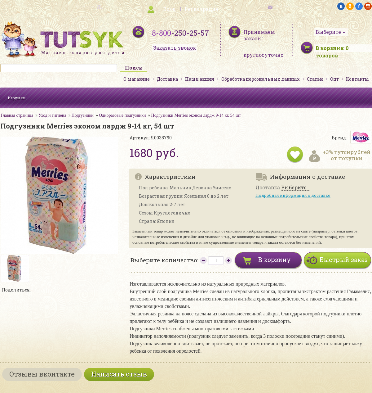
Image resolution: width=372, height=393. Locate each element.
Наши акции (199, 79)
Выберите (294, 188)
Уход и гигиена (52, 115)
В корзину (274, 259)
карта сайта (85, 6)
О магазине (136, 79)
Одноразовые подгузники (122, 115)
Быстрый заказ (344, 259)
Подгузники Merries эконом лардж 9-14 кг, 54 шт (196, 115)
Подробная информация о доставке (292, 195)
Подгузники (82, 115)
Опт (334, 79)
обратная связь (287, 6)
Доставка (167, 79)
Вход (169, 9)
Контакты (357, 79)
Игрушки (17, 97)
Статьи (315, 79)
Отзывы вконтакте (42, 373)
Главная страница (17, 115)
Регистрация (201, 9)
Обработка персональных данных (260, 79)
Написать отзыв (119, 373)
